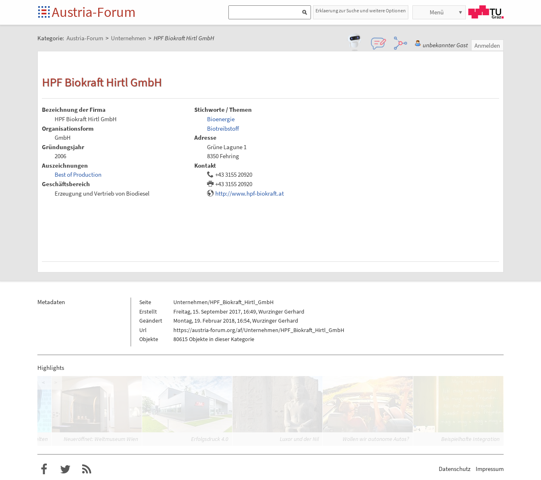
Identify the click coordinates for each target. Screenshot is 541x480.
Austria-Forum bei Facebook (44, 469)
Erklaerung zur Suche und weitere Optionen (360, 10)
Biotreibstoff (223, 128)
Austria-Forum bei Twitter (65, 469)
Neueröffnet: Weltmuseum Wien (101, 439)
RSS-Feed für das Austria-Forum (86, 469)
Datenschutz (454, 469)
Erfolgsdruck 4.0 (209, 439)
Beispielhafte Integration (470, 439)
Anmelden (487, 45)
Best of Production (78, 174)
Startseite (44, 12)
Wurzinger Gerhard (281, 311)
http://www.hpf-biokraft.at (249, 193)
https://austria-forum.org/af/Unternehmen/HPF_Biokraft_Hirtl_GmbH (258, 330)
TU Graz (486, 11)
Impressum (490, 469)
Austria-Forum (94, 12)
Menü (437, 12)
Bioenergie (221, 119)
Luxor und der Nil (299, 439)
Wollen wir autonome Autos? (376, 439)
